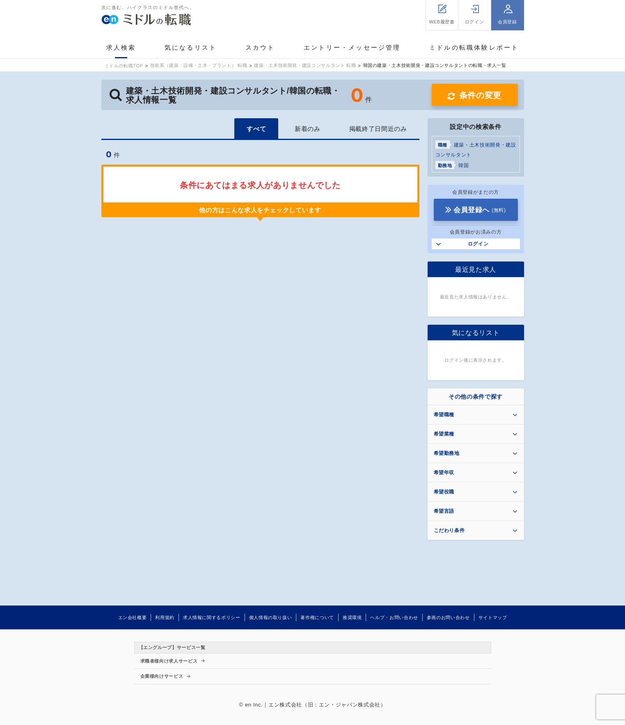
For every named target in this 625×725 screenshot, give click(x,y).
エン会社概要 (132, 617)
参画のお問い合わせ (448, 617)
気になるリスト (191, 47)
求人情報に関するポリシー (211, 617)
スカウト (260, 47)
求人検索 (121, 47)
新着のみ (308, 128)
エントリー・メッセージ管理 (352, 47)
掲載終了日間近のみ (378, 128)
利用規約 (164, 617)
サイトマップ (492, 617)
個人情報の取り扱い (270, 617)
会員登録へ (479, 210)
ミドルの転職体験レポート (474, 47)
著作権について (317, 617)
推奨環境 (352, 617)
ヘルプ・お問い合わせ (394, 617)
